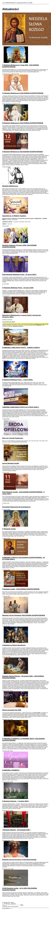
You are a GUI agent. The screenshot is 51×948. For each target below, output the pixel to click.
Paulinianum (39, 325)
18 (12, 903)
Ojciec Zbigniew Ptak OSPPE (8, 321)
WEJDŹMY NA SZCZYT (18, 326)
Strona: (3, 905)
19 (13, 903)
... (10, 903)
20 (14, 903)
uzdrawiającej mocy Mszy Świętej (41, 324)
